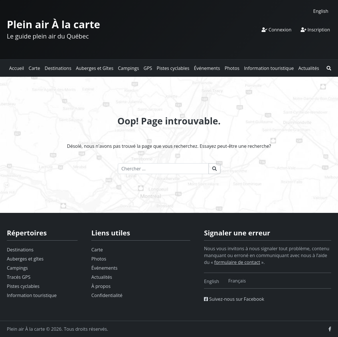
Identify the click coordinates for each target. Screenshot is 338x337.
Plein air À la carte (53, 24)
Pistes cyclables (173, 68)
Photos (231, 68)
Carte (34, 68)
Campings (128, 68)
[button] (329, 68)
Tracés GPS (19, 277)
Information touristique (269, 68)
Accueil (16, 68)
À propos (100, 286)
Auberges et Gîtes (95, 68)
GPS (147, 68)
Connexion (276, 30)
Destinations (58, 68)
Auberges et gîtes (25, 259)
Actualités (308, 68)
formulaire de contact (237, 262)
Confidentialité (106, 295)
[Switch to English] (320, 11)
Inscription (315, 30)
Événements (207, 68)
